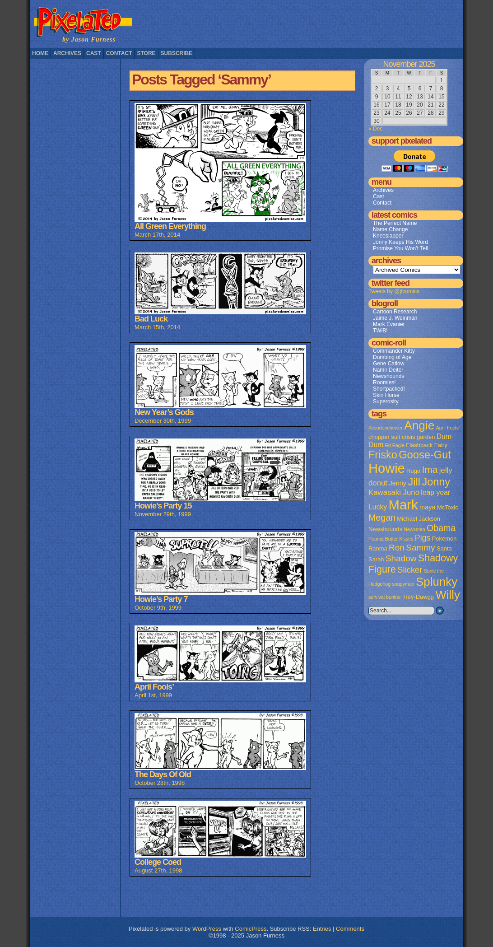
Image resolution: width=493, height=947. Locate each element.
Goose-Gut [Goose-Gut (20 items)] (425, 455)
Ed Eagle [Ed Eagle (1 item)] (395, 445)
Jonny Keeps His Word (400, 242)
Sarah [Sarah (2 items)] (376, 559)
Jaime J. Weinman (395, 318)
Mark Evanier (389, 324)
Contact (119, 53)
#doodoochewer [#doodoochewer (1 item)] (385, 427)
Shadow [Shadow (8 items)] (401, 558)
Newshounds (388, 376)
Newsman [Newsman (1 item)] (414, 529)
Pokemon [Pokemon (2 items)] (444, 538)
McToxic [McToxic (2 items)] (447, 507)
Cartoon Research (395, 311)
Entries (322, 928)
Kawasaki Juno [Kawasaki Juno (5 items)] (393, 492)
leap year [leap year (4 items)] (435, 492)
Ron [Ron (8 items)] (397, 547)
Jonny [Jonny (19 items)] (436, 482)
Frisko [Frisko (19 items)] (382, 455)
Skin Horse (386, 395)
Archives (67, 53)
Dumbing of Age (392, 357)
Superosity (386, 401)
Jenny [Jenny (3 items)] (397, 483)
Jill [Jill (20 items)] (414, 482)
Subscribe (177, 53)
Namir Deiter (388, 370)
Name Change (390, 229)
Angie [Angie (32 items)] (419, 425)
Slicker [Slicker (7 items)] (409, 569)
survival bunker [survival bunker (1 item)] (384, 597)
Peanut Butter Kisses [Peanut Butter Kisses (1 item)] (391, 538)
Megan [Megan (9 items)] (381, 517)
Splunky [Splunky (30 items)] (436, 581)
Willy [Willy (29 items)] (447, 594)
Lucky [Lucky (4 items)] (377, 507)
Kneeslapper (388, 236)
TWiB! (380, 330)
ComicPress (250, 928)
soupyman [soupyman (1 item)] (403, 584)
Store (146, 53)
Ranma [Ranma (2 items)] (377, 548)
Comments (350, 928)
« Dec (375, 129)
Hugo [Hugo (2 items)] (413, 470)
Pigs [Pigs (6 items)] (422, 537)
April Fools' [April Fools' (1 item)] (448, 427)
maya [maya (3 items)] (427, 507)
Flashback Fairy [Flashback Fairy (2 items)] (426, 445)
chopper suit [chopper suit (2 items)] (384, 437)
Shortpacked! (389, 389)
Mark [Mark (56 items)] (403, 504)
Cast (93, 53)
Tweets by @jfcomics (393, 291)
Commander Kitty (394, 351)
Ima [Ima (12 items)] (429, 469)
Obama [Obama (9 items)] (441, 528)
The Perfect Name (395, 223)
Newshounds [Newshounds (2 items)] (385, 529)
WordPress (206, 928)
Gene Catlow (388, 363)
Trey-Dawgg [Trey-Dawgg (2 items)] (418, 596)
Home (40, 53)
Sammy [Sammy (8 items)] (420, 547)
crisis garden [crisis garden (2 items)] (418, 437)
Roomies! (384, 382)
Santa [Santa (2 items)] (444, 548)
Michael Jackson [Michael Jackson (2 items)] (418, 518)
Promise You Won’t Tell (400, 248)
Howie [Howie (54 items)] (386, 468)
